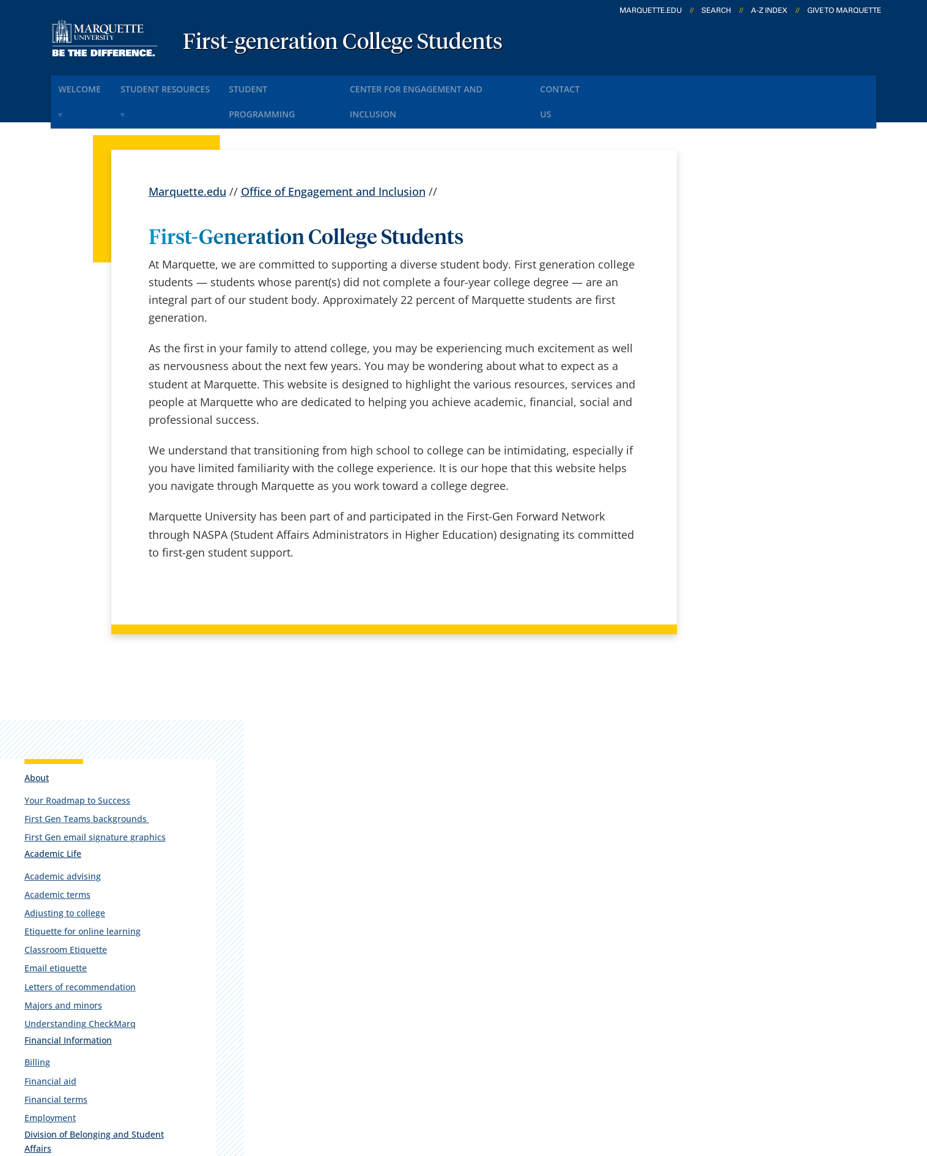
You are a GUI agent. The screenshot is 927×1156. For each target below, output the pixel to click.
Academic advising (735, 343)
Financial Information (741, 507)
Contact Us (621, 85)
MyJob (465, 1008)
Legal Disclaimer (552, 1082)
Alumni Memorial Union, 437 (120, 929)
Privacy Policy (461, 1082)
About (709, 233)
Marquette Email (491, 912)
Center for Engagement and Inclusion (479, 85)
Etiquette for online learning (755, 398)
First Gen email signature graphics (748, 298)
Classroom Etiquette (738, 416)
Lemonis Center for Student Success (753, 672)
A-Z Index (769, 10)
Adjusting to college (737, 379)
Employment (722, 584)
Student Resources (184, 85)
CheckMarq (477, 944)
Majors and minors (736, 472)
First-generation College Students (343, 43)
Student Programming (310, 85)
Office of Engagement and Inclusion (333, 158)
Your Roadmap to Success (750, 256)
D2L (458, 976)
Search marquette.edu (354, 1008)
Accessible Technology (822, 1082)
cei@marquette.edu (770, 785)
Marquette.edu (187, 158)
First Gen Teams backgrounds (759, 274)
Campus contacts (341, 912)
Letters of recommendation (752, 453)
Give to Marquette (844, 10)
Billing (710, 529)
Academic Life (725, 320)
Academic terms (730, 361)
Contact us (324, 976)
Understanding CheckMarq (752, 490)
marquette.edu (650, 10)
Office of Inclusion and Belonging (743, 643)
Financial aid (723, 548)
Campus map (331, 944)
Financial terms (728, 566)
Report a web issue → (731, 1006)
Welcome (87, 85)
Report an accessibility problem (762, 737)
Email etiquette (728, 435)
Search (716, 10)
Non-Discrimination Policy (676, 1082)
